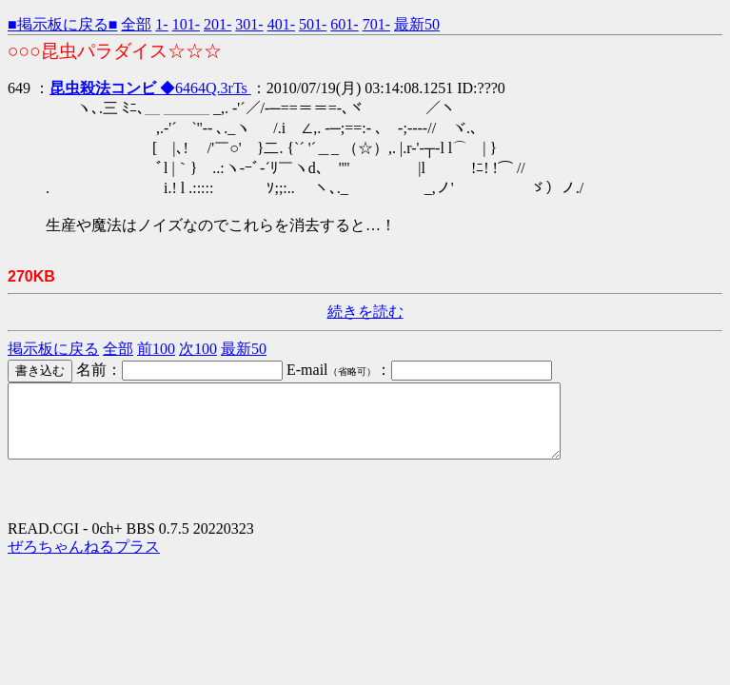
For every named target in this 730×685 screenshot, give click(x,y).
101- (186, 24)
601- (344, 24)
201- (217, 24)
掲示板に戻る (53, 349)
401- (281, 24)
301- (249, 24)
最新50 (417, 24)
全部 (136, 24)
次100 (198, 349)
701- (376, 24)
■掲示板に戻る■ (62, 24)
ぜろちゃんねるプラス (84, 561)
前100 (156, 349)
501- (312, 24)
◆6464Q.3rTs (150, 88)
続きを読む (365, 311)
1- (161, 24)
